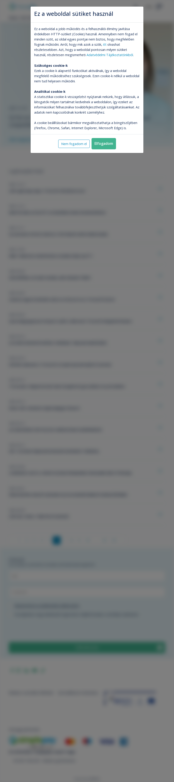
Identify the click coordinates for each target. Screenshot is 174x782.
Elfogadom (103, 143)
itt (104, 44)
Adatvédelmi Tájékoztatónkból (110, 55)
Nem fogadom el (74, 144)
